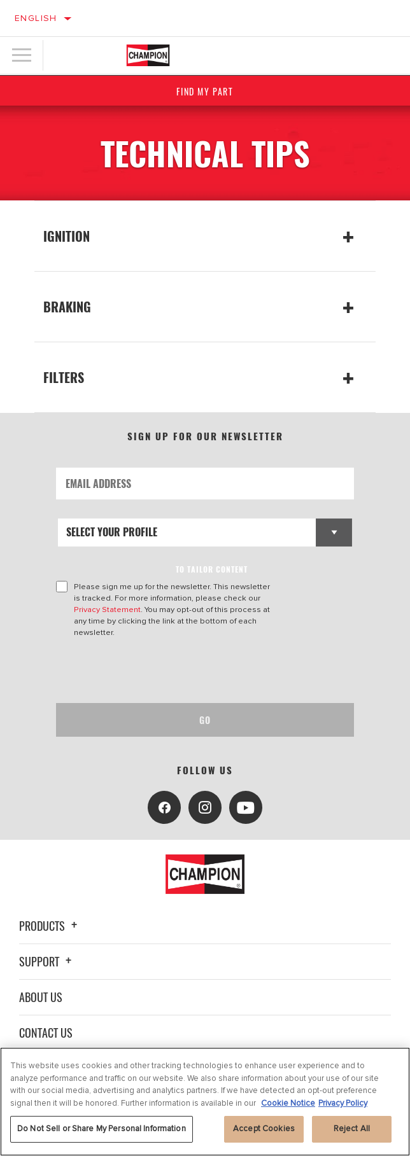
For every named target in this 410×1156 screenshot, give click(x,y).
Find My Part (204, 91)
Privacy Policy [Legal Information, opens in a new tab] (342, 1103)
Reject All (352, 1129)
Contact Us (46, 1032)
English (36, 18)
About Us (40, 997)
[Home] (148, 55)
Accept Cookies (264, 1129)
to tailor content (212, 569)
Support (47, 961)
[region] (205, 1101)
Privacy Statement (107, 609)
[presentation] (162, 670)
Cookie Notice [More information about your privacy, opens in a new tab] (288, 1103)
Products (50, 925)
